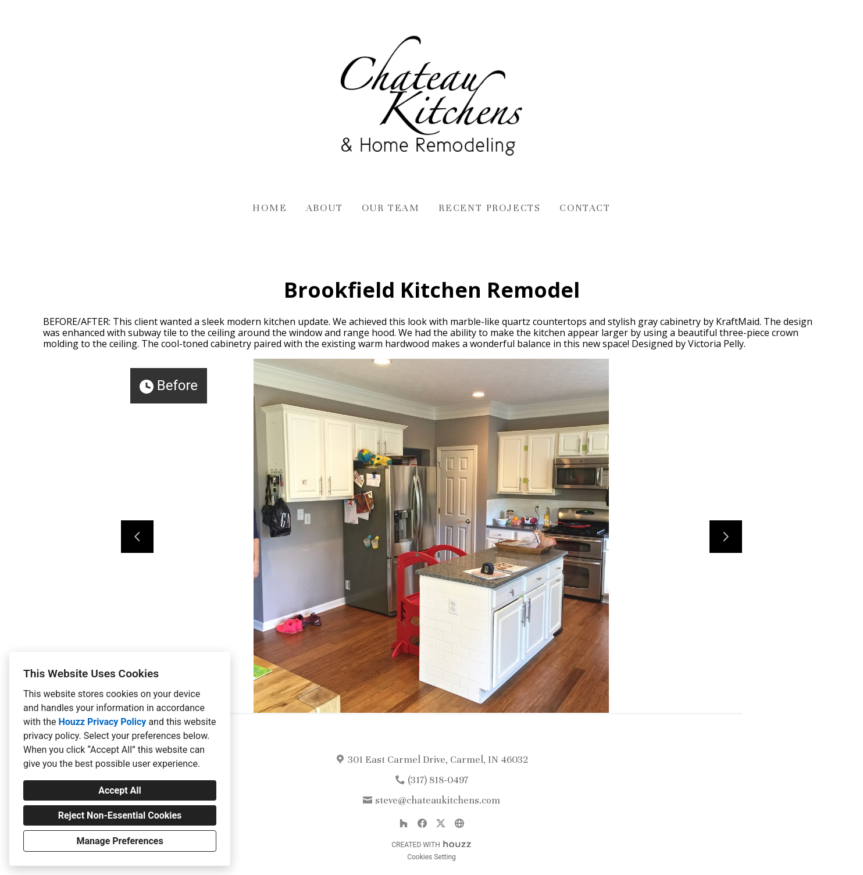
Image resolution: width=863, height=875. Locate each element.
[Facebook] (422, 823)
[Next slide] (725, 536)
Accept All (119, 790)
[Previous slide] (137, 536)
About (324, 208)
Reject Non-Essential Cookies (120, 815)
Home (269, 208)
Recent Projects (489, 208)
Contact (585, 208)
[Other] (459, 823)
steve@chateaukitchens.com (437, 800)
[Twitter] (440, 823)
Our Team (391, 208)
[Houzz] (403, 823)
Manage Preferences (119, 841)
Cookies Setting (431, 857)
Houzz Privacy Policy (102, 721)
